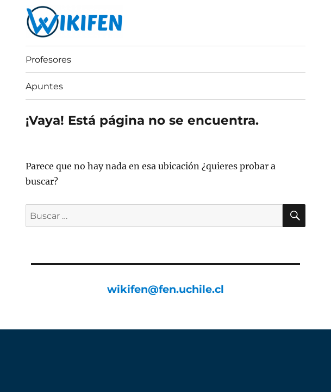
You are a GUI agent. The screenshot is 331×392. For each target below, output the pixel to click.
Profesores (48, 59)
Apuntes (44, 86)
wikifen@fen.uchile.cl (165, 289)
